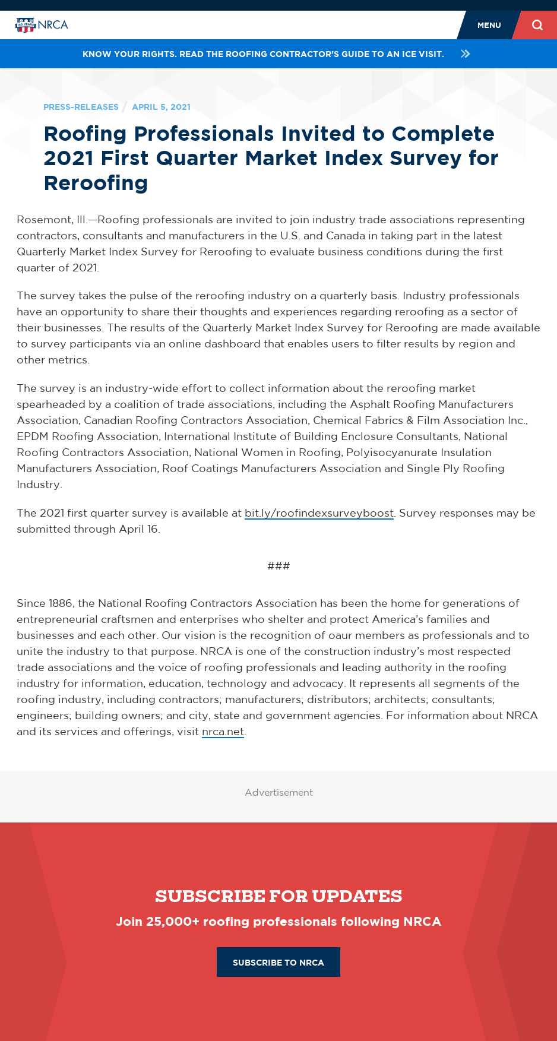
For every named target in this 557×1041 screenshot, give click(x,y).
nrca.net (223, 731)
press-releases (81, 107)
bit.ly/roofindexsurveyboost (319, 512)
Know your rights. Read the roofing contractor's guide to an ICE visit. (278, 54)
